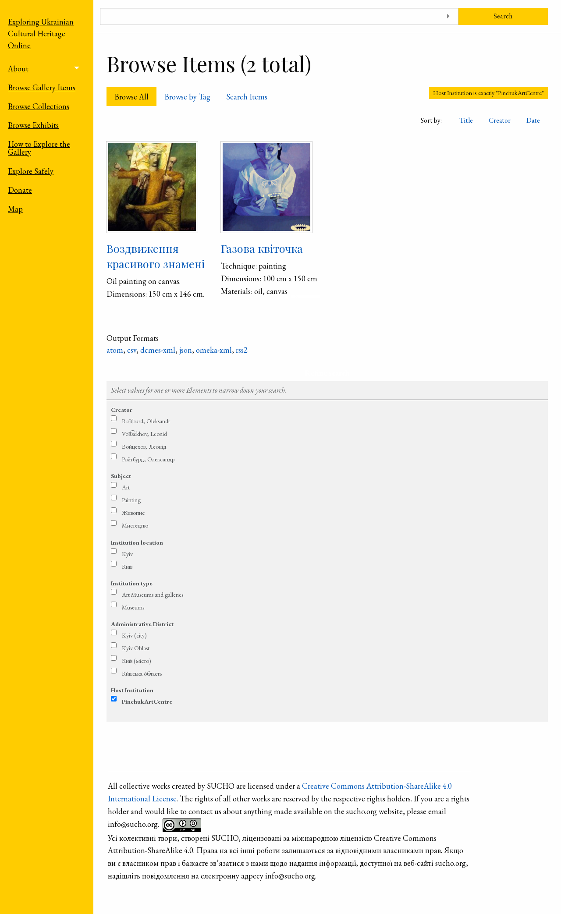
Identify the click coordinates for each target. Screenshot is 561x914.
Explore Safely (30, 171)
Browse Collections (38, 106)
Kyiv (127, 554)
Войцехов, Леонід (144, 446)
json (185, 350)
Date (533, 120)
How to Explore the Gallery (39, 148)
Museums (133, 607)
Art (126, 487)
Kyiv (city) (134, 635)
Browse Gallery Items (41, 87)
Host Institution (132, 690)
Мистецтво (135, 525)
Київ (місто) (136, 661)
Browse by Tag (187, 97)
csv (131, 350)
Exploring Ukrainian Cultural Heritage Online (41, 33)
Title (466, 120)
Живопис (133, 513)
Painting (131, 500)
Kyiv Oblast (135, 648)
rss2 (242, 350)
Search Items (246, 97)
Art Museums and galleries (152, 595)
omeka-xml (214, 350)
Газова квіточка (262, 248)
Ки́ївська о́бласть (142, 673)
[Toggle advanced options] (448, 16)
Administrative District (142, 624)
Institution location (137, 542)
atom (115, 350)
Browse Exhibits (33, 125)
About (18, 69)
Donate (20, 190)
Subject (121, 476)
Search (503, 16)
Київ (127, 566)
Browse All (131, 97)
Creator (500, 120)
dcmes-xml (157, 350)
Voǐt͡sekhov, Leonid (144, 434)
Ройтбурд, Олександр (148, 459)
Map (15, 209)
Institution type (132, 583)
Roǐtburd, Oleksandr (146, 421)
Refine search (327, 373)
